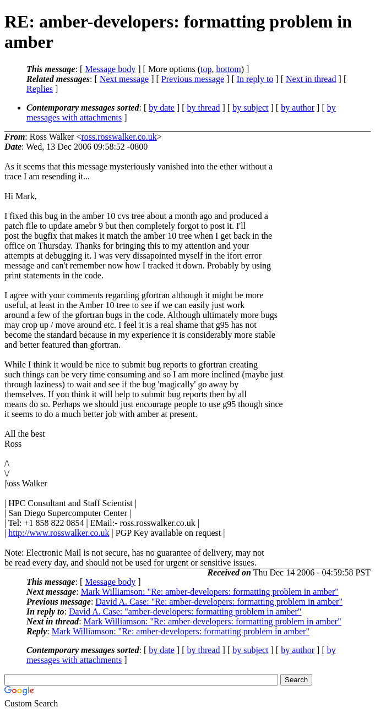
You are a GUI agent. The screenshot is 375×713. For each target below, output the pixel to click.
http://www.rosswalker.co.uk (58, 533)
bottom (228, 69)
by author (297, 107)
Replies (39, 89)
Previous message (192, 79)
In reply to (255, 79)
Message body (110, 69)
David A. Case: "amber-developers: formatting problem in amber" (185, 611)
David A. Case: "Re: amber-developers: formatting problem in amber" (219, 601)
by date (162, 107)
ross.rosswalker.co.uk (118, 136)
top (205, 69)
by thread (203, 107)
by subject (250, 107)
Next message (124, 79)
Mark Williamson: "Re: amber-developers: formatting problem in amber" (210, 591)
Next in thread (311, 79)
